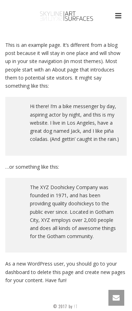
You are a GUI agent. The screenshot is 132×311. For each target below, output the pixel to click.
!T (76, 306)
